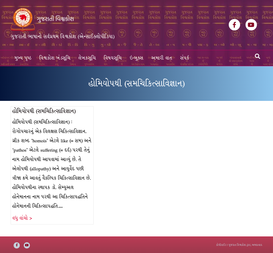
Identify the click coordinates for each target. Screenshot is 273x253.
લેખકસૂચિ (87, 58)
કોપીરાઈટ (221, 245)
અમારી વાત (161, 58)
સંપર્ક (184, 58)
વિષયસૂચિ (113, 58)
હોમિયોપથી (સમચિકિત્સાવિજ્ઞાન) (44, 111)
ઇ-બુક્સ (136, 58)
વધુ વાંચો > (22, 218)
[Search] (257, 56)
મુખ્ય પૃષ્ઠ (23, 58)
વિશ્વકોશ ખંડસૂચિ (54, 58)
